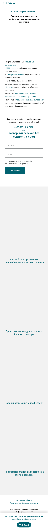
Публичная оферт (23, 500)
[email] (24, 145)
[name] (24, 154)
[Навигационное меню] (43, 3)
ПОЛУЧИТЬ (15, 170)
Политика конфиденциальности (24, 503)
